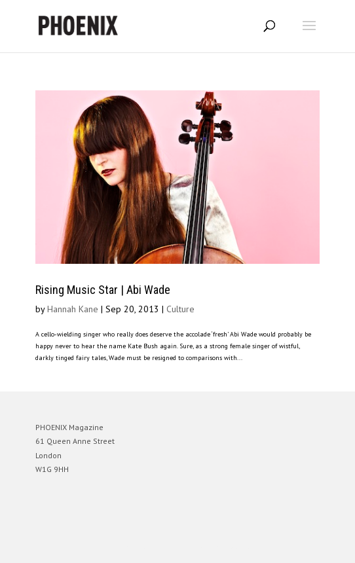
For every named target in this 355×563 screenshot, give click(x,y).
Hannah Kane (72, 309)
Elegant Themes (159, 547)
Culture (180, 309)
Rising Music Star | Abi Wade (102, 290)
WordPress (241, 547)
